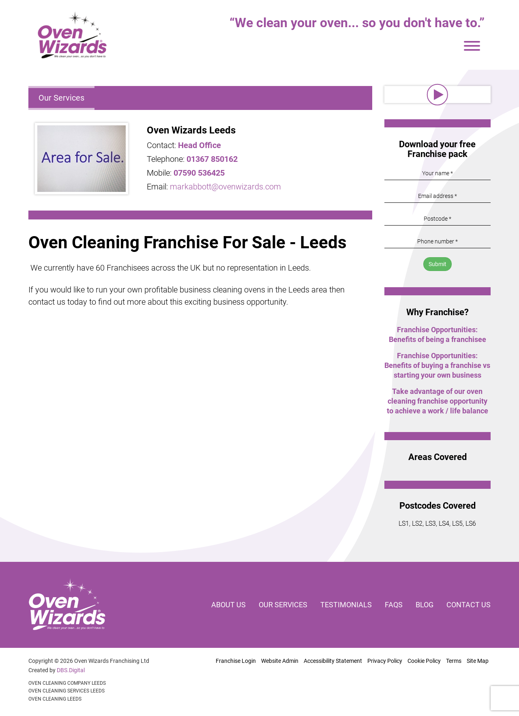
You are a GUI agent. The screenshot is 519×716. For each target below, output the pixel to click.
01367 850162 (212, 159)
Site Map (478, 661)
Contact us (468, 604)
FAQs (394, 604)
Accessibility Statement (333, 661)
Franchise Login (236, 661)
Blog (424, 604)
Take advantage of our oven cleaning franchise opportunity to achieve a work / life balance (437, 401)
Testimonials (346, 604)
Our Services (61, 98)
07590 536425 (199, 173)
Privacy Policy (384, 661)
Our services (283, 604)
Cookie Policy (424, 661)
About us (228, 604)
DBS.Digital (71, 670)
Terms (453, 661)
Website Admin (279, 661)
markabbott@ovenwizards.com (225, 186)
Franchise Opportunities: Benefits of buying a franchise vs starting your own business (437, 365)
